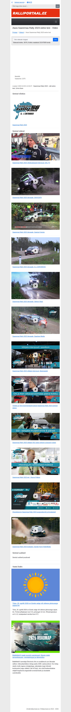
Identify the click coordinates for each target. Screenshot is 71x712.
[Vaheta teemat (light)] (18, 2)
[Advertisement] (35, 692)
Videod (21, 32)
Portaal (15, 32)
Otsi (58, 6)
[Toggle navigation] (56, 22)
